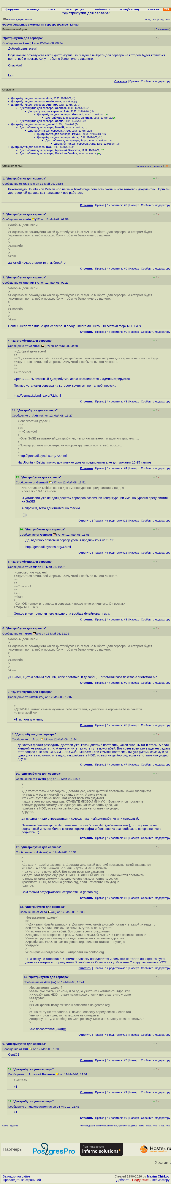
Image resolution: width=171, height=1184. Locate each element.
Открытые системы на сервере (34, 24)
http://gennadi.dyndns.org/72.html (37, 395)
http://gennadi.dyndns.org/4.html (48, 547)
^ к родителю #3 (117, 401)
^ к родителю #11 (116, 520)
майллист (102, 9)
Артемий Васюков (67, 150)
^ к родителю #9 (117, 1092)
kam (26, 43)
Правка (134, 81)
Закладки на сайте (16, 1176)
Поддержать (141, 1180)
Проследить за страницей (22, 1180)
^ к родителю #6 (117, 725)
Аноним (51, 104)
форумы (12, 9)
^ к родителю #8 (117, 838)
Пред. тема (151, 1125)
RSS (167, 166)
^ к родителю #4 (117, 468)
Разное (63, 24)
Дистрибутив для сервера (28, 98)
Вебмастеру (160, 1180)
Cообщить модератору (155, 81)
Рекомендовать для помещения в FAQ (99, 1125)
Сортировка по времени (149, 166)
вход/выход (129, 9)
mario (50, 101)
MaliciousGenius (66, 153)
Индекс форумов (128, 1125)
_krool (50, 124)
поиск (51, 9)
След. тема (164, 1125)
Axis (49, 98)
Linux (74, 24)
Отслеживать (162, 29)
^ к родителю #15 (116, 552)
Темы (141, 1125)
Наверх (134, 205)
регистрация (74, 9)
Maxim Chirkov (158, 1176)
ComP (59, 121)
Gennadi (60, 108)
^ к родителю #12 (116, 968)
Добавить (123, 1180)
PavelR (59, 127)
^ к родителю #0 (117, 205)
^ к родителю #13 (116, 1034)
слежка (153, 9)
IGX (48, 147)
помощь (33, 9)
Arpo (66, 130)
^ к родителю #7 (117, 764)
